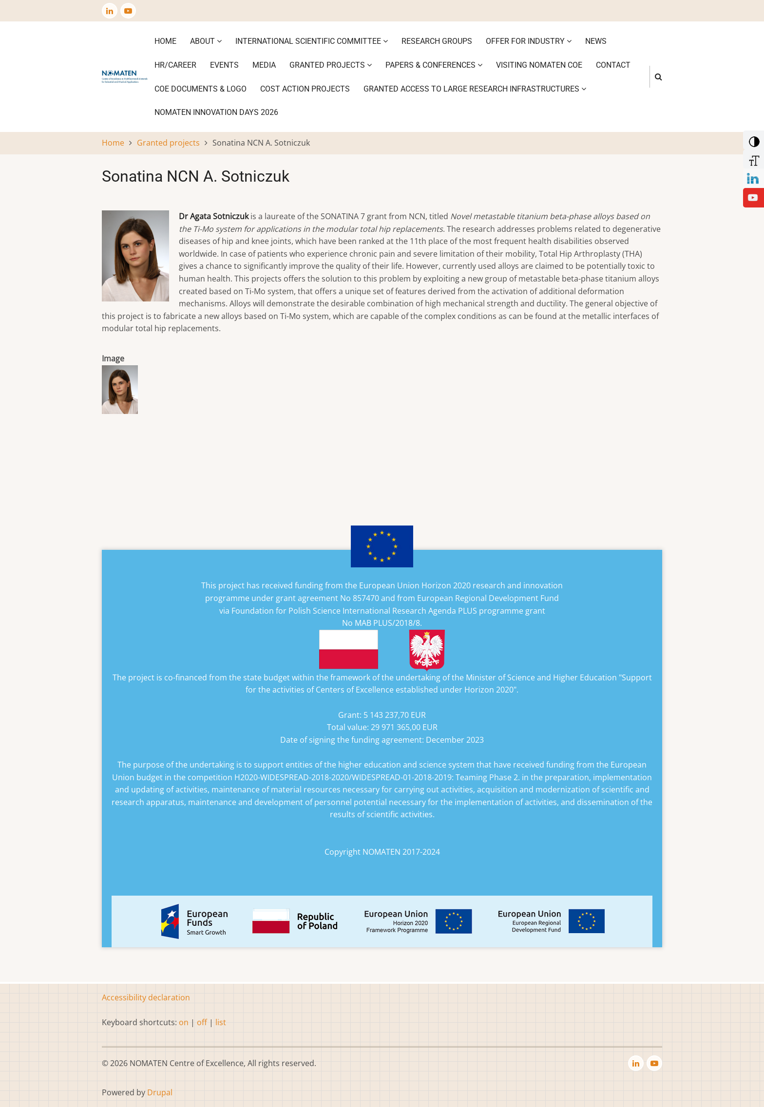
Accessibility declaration (146, 997)
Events (224, 65)
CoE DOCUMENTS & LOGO (200, 89)
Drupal (159, 1092)
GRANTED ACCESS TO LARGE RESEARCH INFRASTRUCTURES (474, 89)
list (220, 1022)
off (202, 1022)
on (184, 1022)
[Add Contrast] (752, 139)
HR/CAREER (175, 65)
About (206, 41)
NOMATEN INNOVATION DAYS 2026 (216, 112)
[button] (120, 392)
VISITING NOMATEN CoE (539, 65)
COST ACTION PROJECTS (305, 89)
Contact (613, 65)
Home (165, 41)
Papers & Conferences (433, 65)
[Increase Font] (752, 158)
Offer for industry (529, 41)
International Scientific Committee (311, 41)
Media (264, 65)
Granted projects (330, 65)
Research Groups (436, 41)
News (596, 41)
